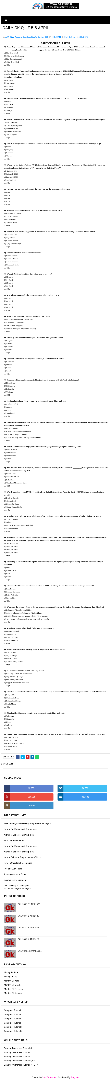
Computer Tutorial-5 (13, 1027)
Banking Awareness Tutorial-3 (18, 1056)
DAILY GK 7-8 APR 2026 (28, 927)
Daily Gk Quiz (69, 37)
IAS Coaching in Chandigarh (16, 885)
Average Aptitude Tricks (15, 874)
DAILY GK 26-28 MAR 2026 (30, 951)
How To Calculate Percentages (18, 863)
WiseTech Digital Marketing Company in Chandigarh (27, 823)
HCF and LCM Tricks (13, 869)
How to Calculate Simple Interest (19, 857)
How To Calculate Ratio (14, 840)
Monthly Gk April (11, 981)
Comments (83, 37)
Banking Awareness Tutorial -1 (18, 1048)
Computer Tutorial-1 (13, 1010)
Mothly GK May (10, 976)
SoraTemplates (49, 1077)
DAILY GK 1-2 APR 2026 (28, 916)
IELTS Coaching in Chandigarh (17, 888)
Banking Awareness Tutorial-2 (18, 1052)
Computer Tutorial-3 (13, 1019)
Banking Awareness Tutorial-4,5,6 (19, 1061)
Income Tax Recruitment (15, 880)
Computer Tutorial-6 (13, 1031)
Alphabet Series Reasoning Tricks (19, 835)
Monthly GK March (12, 985)
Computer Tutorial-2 (13, 1014)
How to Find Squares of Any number (20, 829)
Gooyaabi (75, 1077)
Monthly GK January (13, 993)
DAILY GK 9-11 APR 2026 (29, 904)
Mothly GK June (11, 972)
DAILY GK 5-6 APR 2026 (28, 939)
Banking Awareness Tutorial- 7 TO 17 (21, 1065)
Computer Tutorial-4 (13, 1023)
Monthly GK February (13, 989)
